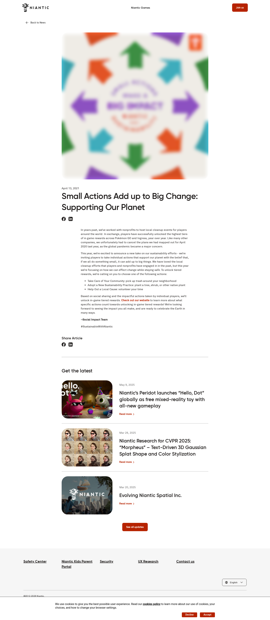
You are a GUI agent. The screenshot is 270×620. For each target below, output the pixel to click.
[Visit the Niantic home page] (36, 7)
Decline (186, 614)
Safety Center (34, 563)
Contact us (185, 563)
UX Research (148, 563)
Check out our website (135, 301)
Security (106, 563)
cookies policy (151, 602)
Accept (206, 614)
